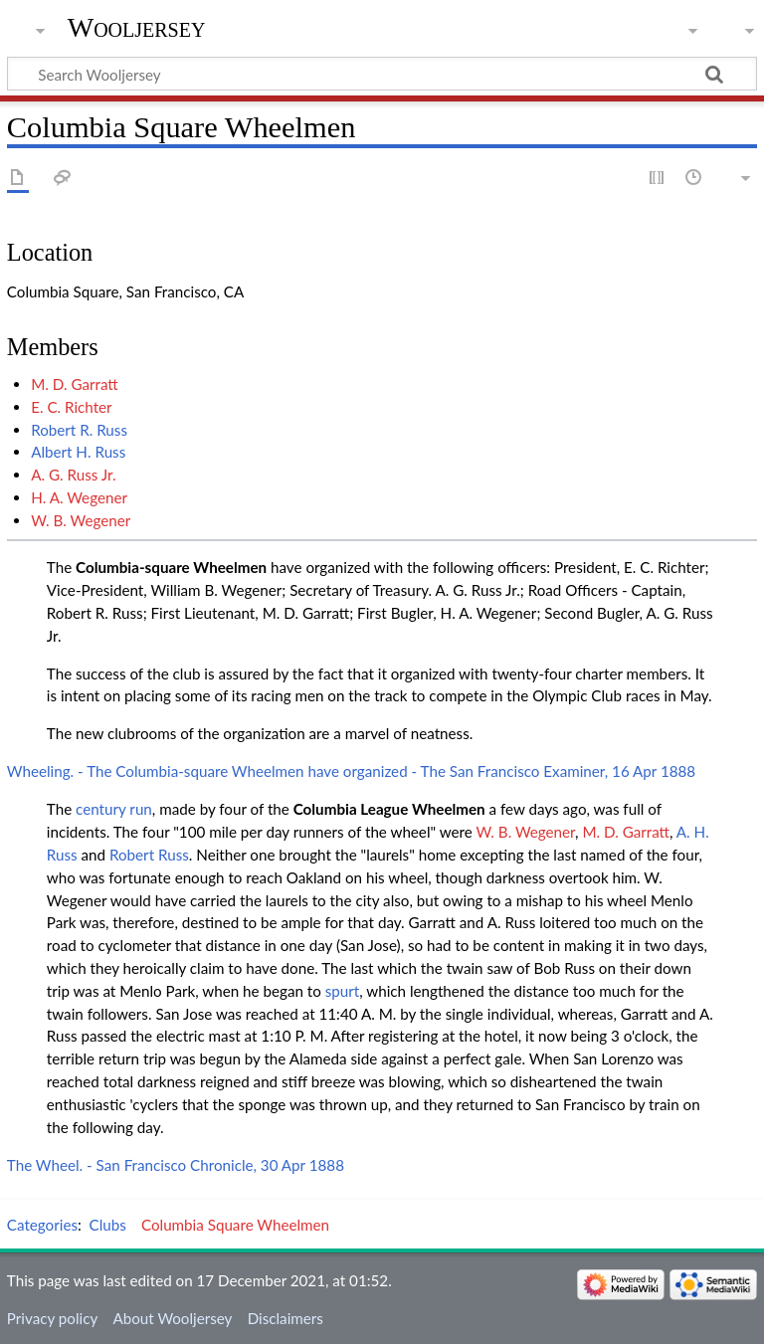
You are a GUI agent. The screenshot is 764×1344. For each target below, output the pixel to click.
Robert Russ (149, 855)
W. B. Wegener (80, 520)
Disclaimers (285, 1318)
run (140, 809)
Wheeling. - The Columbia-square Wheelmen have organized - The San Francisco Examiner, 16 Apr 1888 (351, 771)
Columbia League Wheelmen (389, 809)
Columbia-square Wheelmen (171, 567)
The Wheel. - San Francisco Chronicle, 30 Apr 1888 (175, 1165)
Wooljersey (137, 27)
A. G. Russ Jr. (73, 474)
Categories (42, 1225)
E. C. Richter (71, 407)
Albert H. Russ (78, 452)
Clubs (108, 1225)
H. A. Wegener (79, 497)
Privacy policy (52, 1318)
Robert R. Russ (79, 430)
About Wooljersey (172, 1318)
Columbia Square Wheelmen (235, 1225)
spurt (342, 991)
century (100, 809)
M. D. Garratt (74, 384)
